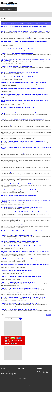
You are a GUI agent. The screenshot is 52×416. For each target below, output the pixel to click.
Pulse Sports (22, 22)
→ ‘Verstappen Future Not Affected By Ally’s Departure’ (17, 52)
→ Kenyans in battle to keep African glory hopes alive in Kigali (19, 36)
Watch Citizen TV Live (12, 337)
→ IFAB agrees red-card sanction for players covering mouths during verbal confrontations (25, 30)
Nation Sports (14, 22)
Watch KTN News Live (18, 337)
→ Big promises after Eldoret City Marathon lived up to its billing (20, 287)
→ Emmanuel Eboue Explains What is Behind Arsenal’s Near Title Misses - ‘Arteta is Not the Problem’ (24, 100)
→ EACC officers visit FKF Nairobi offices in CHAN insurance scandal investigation (23, 81)
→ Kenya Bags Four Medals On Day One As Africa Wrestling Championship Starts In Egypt (25, 188)
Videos (9, 8)
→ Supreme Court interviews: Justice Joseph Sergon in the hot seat (19, 71)
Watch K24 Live (9, 339)
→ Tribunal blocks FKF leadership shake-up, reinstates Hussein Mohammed (21, 229)
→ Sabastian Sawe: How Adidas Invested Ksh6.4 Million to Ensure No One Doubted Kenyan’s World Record (25, 251)
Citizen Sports (6, 22)
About (19, 370)
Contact (20, 372)
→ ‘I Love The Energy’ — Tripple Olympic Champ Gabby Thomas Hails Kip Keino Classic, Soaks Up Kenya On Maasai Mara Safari (25, 164)
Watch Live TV (6, 336)
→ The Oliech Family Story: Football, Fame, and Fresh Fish (17, 47)
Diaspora (34, 8)
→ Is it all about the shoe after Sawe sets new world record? (18, 157)
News (4, 8)
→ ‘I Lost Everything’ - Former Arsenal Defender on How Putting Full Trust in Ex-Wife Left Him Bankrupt (25, 111)
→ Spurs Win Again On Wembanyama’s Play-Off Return (16, 269)
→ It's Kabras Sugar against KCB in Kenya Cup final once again (19, 308)
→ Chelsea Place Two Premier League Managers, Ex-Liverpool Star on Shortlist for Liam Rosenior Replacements (26, 199)
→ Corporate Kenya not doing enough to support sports (18, 281)
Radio (22, 8)
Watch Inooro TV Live (14, 342)
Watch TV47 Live (20, 339)
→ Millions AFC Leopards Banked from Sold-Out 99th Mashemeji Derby (20, 291)
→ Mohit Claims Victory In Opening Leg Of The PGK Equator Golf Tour (20, 302)
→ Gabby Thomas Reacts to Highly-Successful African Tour (17, 124)
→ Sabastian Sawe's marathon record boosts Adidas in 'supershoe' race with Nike (23, 296)
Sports (48, 8)
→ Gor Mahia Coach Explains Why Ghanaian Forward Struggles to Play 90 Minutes (22, 87)
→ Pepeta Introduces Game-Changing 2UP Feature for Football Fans (19, 240)
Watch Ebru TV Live (15, 340)
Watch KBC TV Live (12, 339)
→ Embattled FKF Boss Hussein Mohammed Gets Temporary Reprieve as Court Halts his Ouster (25, 263)
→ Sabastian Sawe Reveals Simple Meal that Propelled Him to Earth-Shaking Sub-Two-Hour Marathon (24, 211)
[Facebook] (37, 371)
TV (17, 8)
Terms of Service (22, 377)
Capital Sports (30, 22)
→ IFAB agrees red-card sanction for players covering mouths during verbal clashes (23, 25)
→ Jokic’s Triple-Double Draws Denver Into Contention (17, 65)
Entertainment (41, 8)
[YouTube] (47, 371)
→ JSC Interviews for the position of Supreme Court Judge (17, 106)
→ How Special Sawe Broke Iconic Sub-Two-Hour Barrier (17, 234)
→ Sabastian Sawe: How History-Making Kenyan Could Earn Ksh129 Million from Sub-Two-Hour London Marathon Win (25, 58)
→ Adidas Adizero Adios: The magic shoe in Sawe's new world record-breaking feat (24, 118)
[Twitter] (40, 371)
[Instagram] (44, 371)
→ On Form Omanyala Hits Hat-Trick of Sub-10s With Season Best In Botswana (22, 182)
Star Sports (46, 22)
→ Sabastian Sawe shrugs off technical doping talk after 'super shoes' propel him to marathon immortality (26, 147)
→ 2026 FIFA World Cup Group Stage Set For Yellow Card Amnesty (19, 152)
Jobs (14, 8)
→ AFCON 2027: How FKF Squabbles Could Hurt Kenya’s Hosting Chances (20, 129)
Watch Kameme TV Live (7, 342)
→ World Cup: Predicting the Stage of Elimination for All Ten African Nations (21, 206)
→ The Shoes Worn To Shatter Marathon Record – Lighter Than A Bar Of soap (22, 244)
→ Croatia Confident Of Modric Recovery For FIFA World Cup (18, 75)
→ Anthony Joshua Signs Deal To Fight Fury (14, 217)
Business (27, 8)
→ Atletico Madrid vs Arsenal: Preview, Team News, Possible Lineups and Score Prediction (24, 93)
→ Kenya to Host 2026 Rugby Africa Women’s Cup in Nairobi (18, 176)
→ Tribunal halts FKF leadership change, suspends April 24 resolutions (21, 275)
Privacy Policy (21, 375)
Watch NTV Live (6, 340)
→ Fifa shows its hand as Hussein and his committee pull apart (18, 135)
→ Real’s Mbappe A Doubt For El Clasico (13, 223)
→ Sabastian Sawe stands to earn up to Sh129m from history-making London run (23, 140)
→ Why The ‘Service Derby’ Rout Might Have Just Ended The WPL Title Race (21, 170)
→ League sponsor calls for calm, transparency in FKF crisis (18, 257)
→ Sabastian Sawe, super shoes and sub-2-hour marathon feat (18, 194)
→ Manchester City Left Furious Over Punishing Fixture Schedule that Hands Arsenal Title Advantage (24, 41)
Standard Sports (38, 22)
